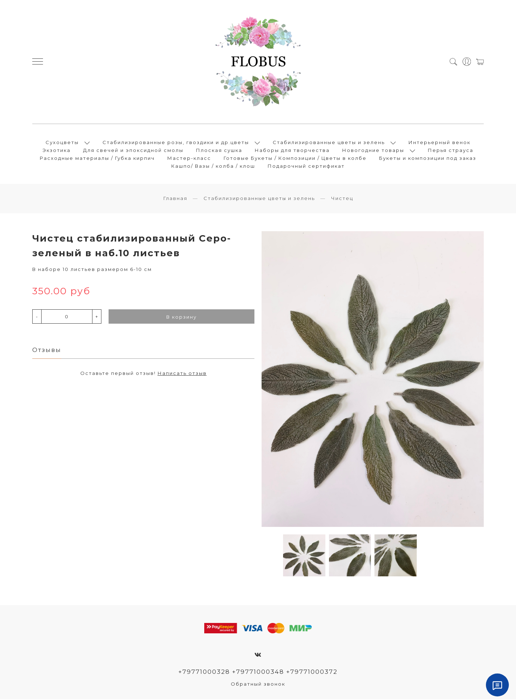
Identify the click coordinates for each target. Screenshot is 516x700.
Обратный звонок (258, 684)
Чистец (342, 199)
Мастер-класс (189, 158)
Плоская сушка (219, 150)
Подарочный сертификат (306, 166)
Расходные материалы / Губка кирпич (97, 158)
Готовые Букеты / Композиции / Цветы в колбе (295, 158)
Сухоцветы (62, 143)
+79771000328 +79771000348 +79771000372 (258, 672)
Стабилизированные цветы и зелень (329, 143)
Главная (175, 199)
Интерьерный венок (439, 143)
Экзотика (57, 150)
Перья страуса (450, 150)
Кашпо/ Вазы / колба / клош (213, 166)
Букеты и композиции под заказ (427, 158)
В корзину (181, 317)
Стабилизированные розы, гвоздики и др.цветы (175, 143)
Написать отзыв (182, 374)
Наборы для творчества (292, 150)
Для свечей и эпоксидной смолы (133, 150)
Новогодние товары (373, 150)
